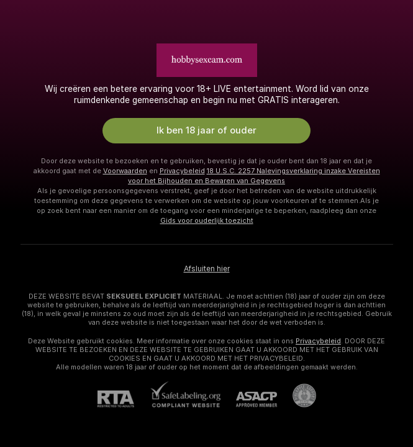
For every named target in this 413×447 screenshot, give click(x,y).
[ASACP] (248, 399)
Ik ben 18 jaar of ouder (206, 130)
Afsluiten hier (207, 268)
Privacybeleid (182, 170)
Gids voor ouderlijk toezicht (206, 220)
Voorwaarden (125, 170)
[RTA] (124, 399)
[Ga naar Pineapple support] (296, 395)
